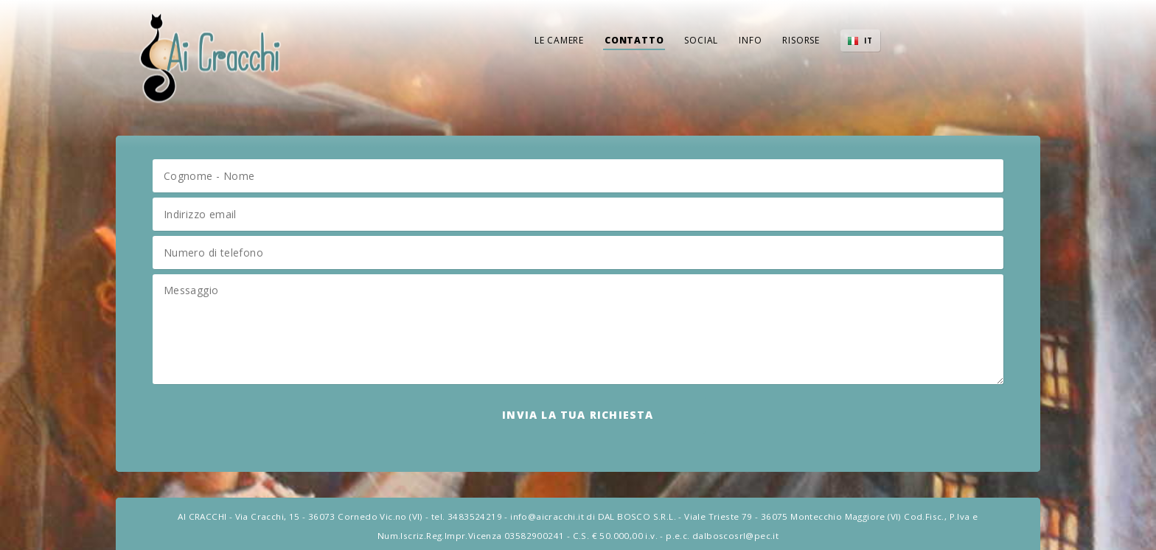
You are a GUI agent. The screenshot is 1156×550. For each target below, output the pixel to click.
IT (868, 40)
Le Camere (559, 40)
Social (701, 40)
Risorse (801, 40)
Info (750, 40)
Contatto (634, 40)
